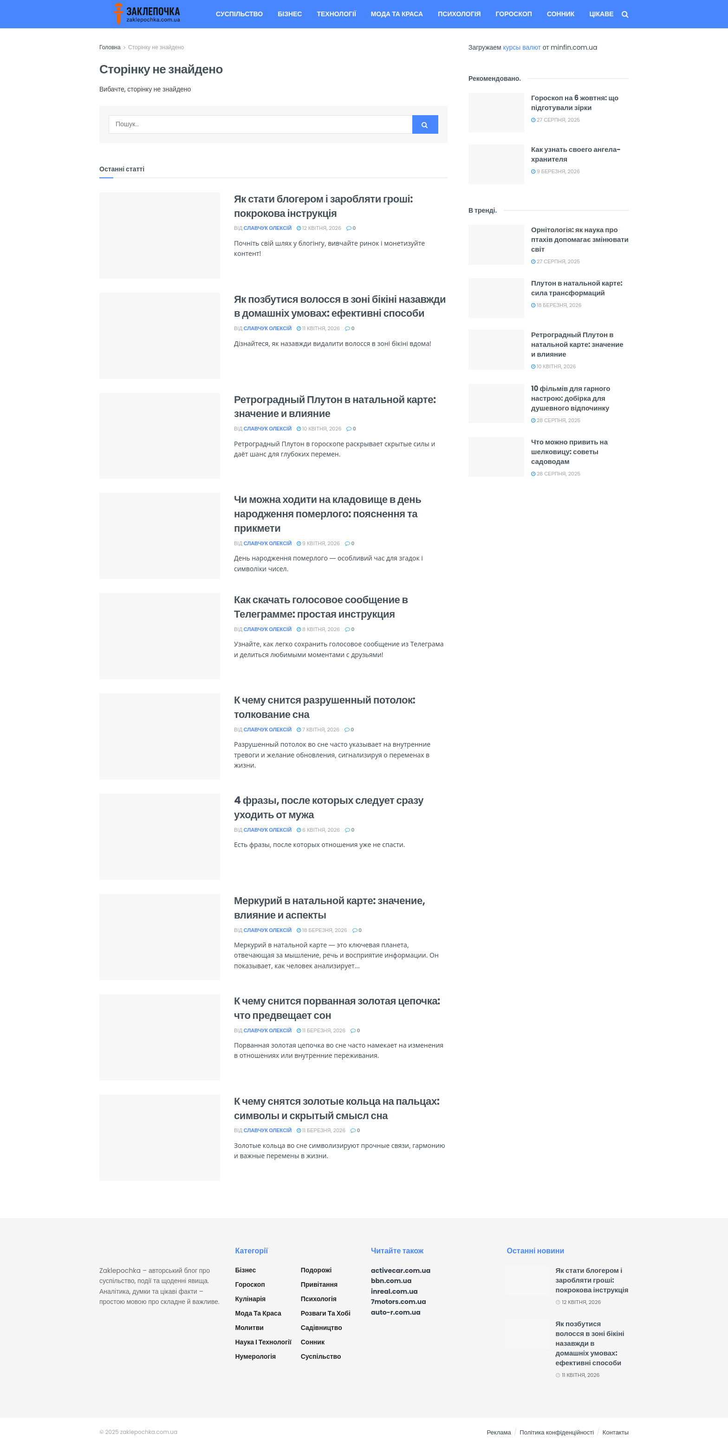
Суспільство (239, 14)
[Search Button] (425, 124)
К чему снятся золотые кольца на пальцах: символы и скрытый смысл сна (337, 1108)
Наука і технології (263, 1342)
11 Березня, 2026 (321, 1030)
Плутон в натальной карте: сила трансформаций (577, 288)
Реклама (499, 1432)
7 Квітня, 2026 (318, 729)
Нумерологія (255, 1356)
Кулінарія (250, 1299)
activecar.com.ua (400, 1270)
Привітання (319, 1284)
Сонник (560, 14)
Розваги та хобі (326, 1313)
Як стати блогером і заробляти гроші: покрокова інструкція (323, 206)
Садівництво (321, 1327)
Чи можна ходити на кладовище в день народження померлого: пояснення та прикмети (327, 513)
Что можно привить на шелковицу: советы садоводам (569, 451)
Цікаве (601, 14)
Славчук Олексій (268, 228)
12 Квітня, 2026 (319, 228)
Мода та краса (397, 14)
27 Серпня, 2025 (555, 120)
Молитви (249, 1327)
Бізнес (290, 14)
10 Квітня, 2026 (319, 428)
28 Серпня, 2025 (555, 420)
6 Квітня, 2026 (318, 830)
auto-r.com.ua (396, 1312)
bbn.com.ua (391, 1280)
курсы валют (522, 47)
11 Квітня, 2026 (318, 328)
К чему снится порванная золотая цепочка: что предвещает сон (337, 1008)
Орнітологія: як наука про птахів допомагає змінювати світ (580, 239)
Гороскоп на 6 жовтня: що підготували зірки (574, 102)
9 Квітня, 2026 (318, 543)
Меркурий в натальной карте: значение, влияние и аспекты (329, 907)
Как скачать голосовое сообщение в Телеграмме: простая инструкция (321, 607)
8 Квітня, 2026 (318, 629)
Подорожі (316, 1270)
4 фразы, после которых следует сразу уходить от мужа (328, 807)
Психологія (459, 14)
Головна (110, 47)
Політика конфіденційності (557, 1432)
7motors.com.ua (398, 1301)
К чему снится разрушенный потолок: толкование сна (324, 707)
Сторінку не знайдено (156, 47)
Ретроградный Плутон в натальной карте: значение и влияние (335, 406)
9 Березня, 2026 (555, 171)
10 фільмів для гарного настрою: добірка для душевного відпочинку (570, 398)
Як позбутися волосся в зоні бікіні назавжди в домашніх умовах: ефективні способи (340, 306)
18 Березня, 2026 (322, 930)
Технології (336, 14)
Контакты (616, 1432)
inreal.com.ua (394, 1291)
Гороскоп (514, 14)
